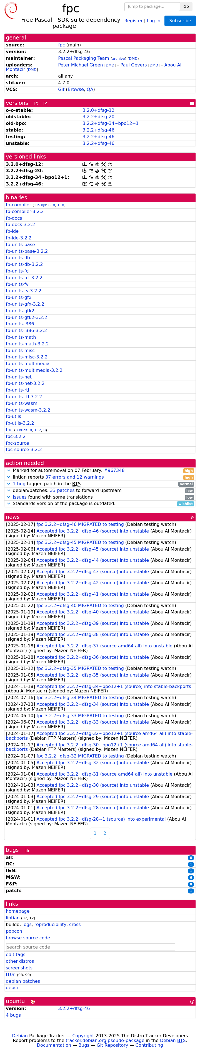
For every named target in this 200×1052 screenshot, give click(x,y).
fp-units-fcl (18, 271)
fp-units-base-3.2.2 (27, 251)
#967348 (114, 470)
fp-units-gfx (18, 297)
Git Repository (112, 1045)
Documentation (54, 1045)
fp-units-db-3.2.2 (24, 264)
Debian (20, 1035)
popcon (14, 931)
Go (186, 6)
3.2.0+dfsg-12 (98, 110)
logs (27, 924)
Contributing (149, 1045)
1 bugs (40, 205)
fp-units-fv (17, 284)
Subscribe (180, 20)
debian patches (23, 981)
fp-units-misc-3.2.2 (27, 357)
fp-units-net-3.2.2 (25, 383)
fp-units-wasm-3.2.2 (28, 410)
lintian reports (100, 477)
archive (118, 58)
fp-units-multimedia (27, 363)
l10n (11, 974)
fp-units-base (20, 244)
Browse (76, 89)
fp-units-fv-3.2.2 (23, 290)
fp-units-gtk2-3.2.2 (26, 317)
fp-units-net (19, 377)
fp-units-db (18, 257)
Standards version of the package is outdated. (100, 503)
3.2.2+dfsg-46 (98, 130)
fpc (61, 45)
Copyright (83, 1035)
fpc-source (17, 443)
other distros (20, 961)
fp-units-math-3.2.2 (27, 343)
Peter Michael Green (80, 65)
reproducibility (50, 924)
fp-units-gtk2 (20, 310)
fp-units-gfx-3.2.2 (25, 304)
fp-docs (14, 218)
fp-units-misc (20, 350)
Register (133, 20)
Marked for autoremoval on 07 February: (100, 470)
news (13, 517)
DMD (133, 58)
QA (90, 89)
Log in (153, 20)
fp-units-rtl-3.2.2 (24, 396)
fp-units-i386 (20, 323)
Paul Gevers (134, 65)
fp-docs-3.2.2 (20, 224)
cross (75, 924)
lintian (13, 917)
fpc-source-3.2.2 (24, 449)
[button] (8, 470)
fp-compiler (18, 204)
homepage (17, 911)
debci (12, 987)
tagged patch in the (100, 484)
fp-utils (13, 416)
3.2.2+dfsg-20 (98, 116)
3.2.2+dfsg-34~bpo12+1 (110, 123)
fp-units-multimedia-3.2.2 (34, 370)
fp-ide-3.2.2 (19, 238)
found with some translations (100, 497)
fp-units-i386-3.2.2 (26, 330)
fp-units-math (21, 337)
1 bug (19, 483)
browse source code (28, 937)
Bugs (83, 1045)
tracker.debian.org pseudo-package (105, 1040)
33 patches (62, 490)
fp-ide (12, 231)
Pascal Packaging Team (83, 58)
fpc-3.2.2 (16, 436)
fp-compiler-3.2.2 (25, 211)
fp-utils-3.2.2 (20, 423)
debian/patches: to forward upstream (100, 490)
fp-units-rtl (17, 390)
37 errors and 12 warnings (74, 477)
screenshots (19, 968)
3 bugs (22, 430)
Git (61, 89)
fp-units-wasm (21, 403)
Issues (20, 497)
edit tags (15, 954)
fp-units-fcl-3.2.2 (24, 277)
